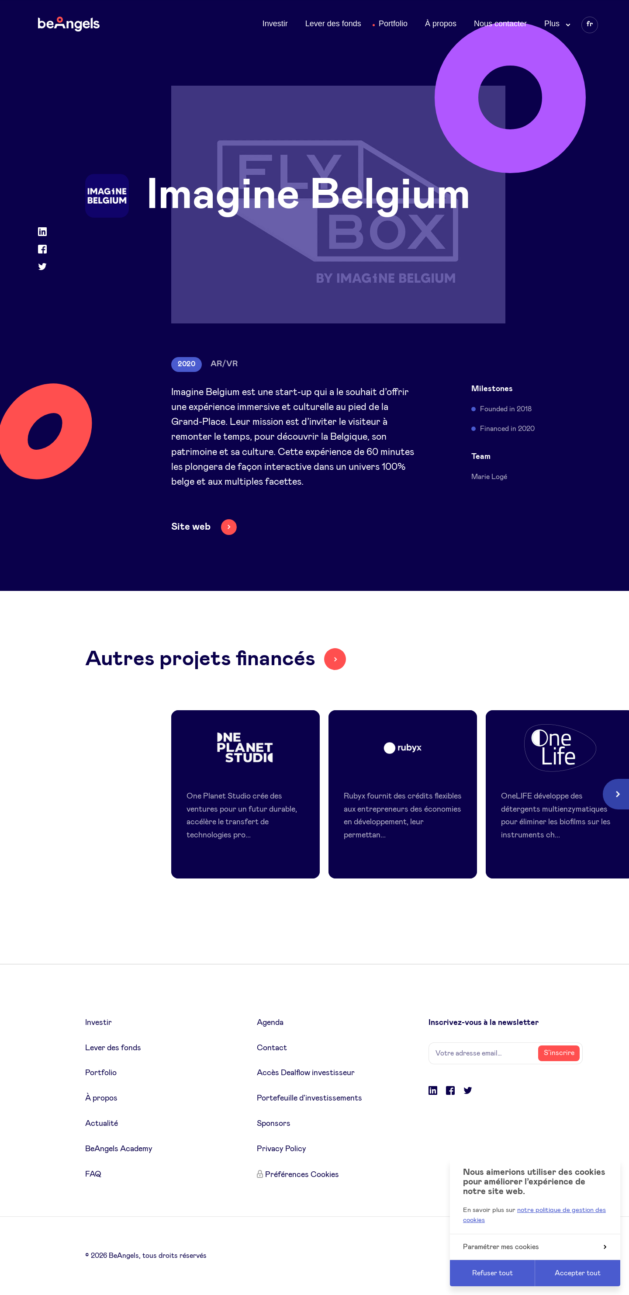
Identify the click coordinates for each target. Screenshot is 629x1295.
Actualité (101, 1124)
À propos (440, 23)
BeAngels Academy (118, 1149)
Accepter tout (578, 1273)
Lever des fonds (333, 23)
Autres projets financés (200, 659)
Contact (272, 1048)
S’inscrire (559, 1052)
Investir (275, 23)
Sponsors (273, 1124)
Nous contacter (500, 23)
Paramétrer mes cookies (534, 1246)
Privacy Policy (281, 1149)
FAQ (93, 1174)
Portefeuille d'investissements (309, 1098)
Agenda (270, 1023)
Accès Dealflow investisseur (306, 1073)
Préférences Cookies (302, 1175)
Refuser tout (492, 1273)
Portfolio (393, 23)
